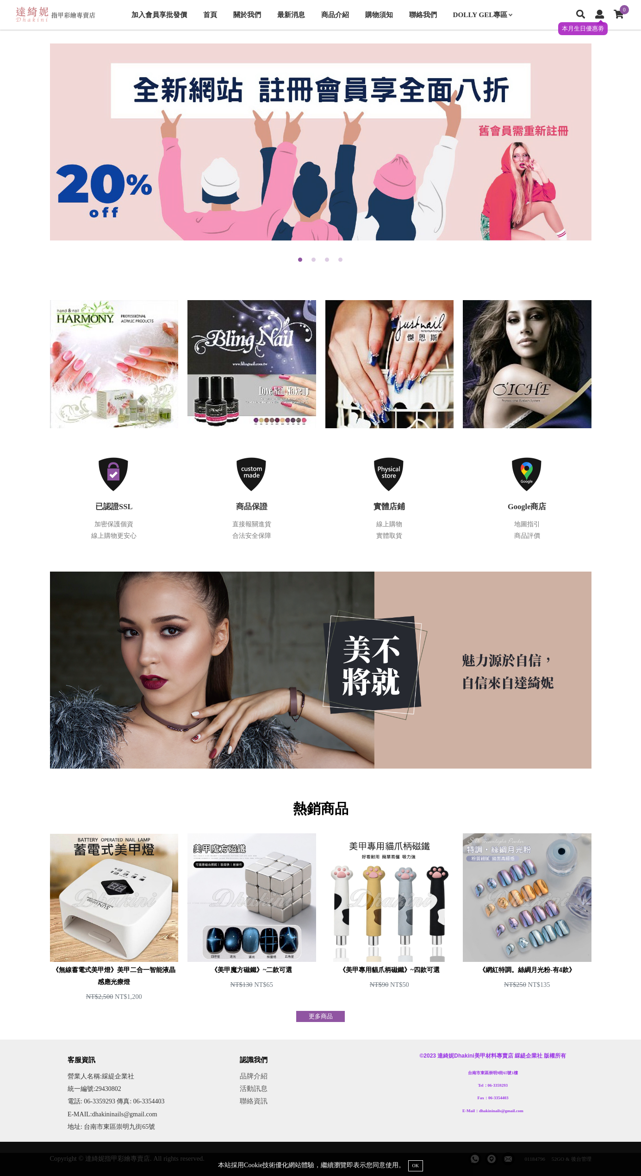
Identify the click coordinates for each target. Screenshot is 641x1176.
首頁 (210, 14)
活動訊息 (254, 1088)
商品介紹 (335, 14)
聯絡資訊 (254, 1101)
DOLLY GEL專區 (482, 14)
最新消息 (291, 14)
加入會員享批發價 (159, 14)
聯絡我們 (423, 14)
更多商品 (321, 1016)
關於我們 (247, 14)
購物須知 (379, 14)
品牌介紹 (254, 1076)
